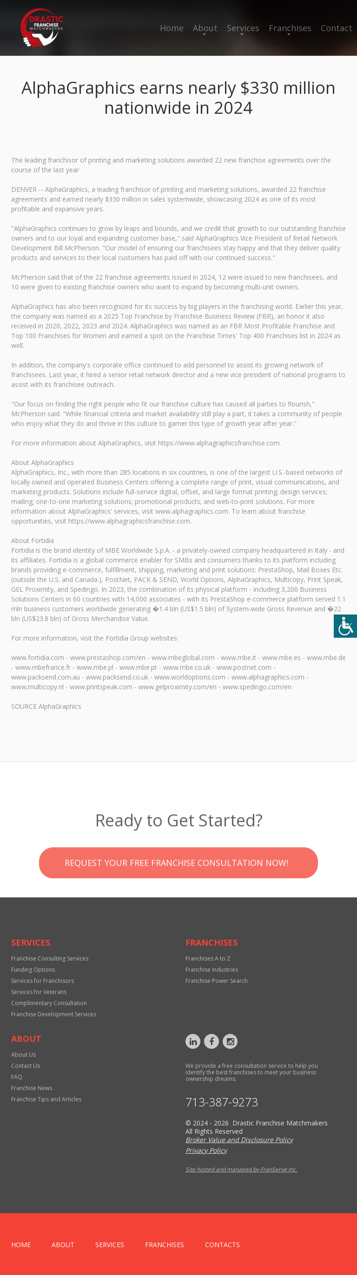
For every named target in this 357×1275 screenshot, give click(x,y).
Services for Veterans (38, 992)
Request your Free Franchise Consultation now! (176, 880)
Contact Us (25, 1066)
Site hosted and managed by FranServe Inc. (241, 1169)
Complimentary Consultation (49, 1003)
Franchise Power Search (216, 981)
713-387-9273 (221, 1102)
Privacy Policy (206, 1150)
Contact (336, 27)
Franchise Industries (211, 970)
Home (172, 27)
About (205, 27)
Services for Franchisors (42, 981)
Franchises (290, 27)
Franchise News (31, 1088)
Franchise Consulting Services (49, 958)
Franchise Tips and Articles (46, 1099)
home (21, 1244)
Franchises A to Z (208, 958)
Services (243, 27)
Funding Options (33, 970)
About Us (23, 1055)
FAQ (16, 1077)
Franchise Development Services (53, 1014)
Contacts (222, 1244)
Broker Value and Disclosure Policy (239, 1139)
